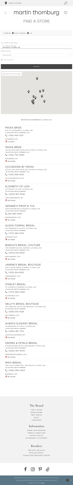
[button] (6, 13)
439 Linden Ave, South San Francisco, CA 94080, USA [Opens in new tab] (25, 307)
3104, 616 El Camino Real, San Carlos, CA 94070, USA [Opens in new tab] (25, 365)
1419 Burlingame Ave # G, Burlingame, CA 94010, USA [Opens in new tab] (25, 346)
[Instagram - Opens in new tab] (33, 469)
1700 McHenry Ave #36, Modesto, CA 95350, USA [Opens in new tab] (23, 248)
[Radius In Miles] (36, 55)
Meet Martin (36, 415)
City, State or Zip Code (9, 43)
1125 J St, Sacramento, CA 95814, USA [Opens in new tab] (19, 130)
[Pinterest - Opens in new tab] (40, 469)
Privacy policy (36, 435)
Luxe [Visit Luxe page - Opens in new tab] (28, 132)
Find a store (36, 410)
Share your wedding (36, 430)
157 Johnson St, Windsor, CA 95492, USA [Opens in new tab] (20, 287)
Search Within (6, 51)
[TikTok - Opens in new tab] (47, 469)
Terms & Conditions (37, 433)
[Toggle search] (66, 3)
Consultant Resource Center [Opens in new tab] (36, 455)
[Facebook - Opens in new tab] (25, 469)
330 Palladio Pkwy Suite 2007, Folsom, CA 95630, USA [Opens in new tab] (26, 169)
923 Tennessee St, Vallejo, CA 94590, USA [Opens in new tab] (21, 228)
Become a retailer (36, 450)
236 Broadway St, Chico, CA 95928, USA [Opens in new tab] (20, 326)
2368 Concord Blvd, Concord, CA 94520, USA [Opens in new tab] (22, 209)
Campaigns (36, 420)
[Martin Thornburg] (36, 13)
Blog (36, 417)
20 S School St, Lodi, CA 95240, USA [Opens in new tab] (19, 189)
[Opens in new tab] (11, 139)
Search (36, 66)
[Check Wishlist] (66, 13)
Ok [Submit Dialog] (68, 480)
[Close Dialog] (70, 480)
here (43, 483)
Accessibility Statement (37, 438)
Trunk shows (36, 412)
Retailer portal (36, 453)
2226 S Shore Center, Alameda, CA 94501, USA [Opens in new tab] (22, 267)
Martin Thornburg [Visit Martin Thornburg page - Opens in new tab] (20, 132)
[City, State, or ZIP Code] (36, 47)
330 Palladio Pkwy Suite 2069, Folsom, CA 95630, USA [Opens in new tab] (26, 150)
